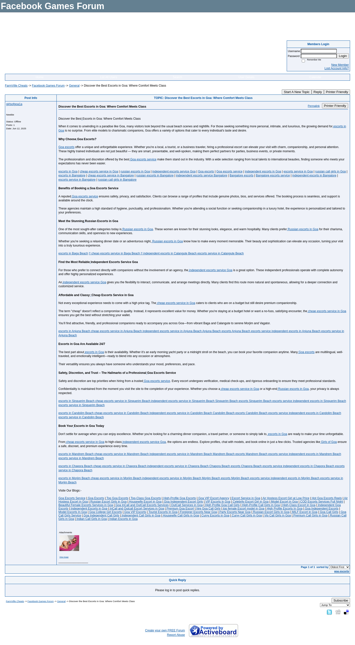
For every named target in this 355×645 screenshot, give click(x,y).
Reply (318, 92)
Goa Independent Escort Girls (183, 501)
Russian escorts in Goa (137, 229)
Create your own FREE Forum (165, 630)
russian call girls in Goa (330, 171)
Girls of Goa (328, 442)
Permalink (314, 105)
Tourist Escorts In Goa (163, 512)
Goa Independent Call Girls (101, 515)
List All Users (108, 77)
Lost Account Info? (336, 68)
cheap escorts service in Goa (99, 171)
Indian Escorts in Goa (123, 519)
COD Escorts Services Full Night (321, 501)
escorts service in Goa (298, 171)
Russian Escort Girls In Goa (270, 512)
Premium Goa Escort (180, 508)
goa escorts (341, 571)
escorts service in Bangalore (77, 179)
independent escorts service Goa (173, 171)
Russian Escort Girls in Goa (108, 501)
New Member (340, 65)
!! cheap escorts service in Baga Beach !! (115, 253)
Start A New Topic (296, 92)
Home (40, 77)
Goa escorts (66, 147)
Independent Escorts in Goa (88, 508)
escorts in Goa (67, 171)
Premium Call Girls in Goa (309, 515)
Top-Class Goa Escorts (145, 498)
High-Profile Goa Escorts (179, 498)
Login (343, 56)
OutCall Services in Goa (186, 505)
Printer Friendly (337, 92)
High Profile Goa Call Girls (222, 505)
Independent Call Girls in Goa (140, 515)
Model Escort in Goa (284, 501)
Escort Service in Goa (245, 498)
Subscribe (341, 600)
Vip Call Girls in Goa (277, 515)
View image (64, 557)
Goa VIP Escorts (135, 512)
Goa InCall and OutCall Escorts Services (142, 505)
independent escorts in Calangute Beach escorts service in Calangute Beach (193, 253)
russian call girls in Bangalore (117, 179)
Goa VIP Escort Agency (213, 498)
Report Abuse (176, 635)
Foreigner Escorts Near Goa (198, 512)
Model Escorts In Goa (72, 512)
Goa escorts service (142, 159)
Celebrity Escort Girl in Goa (250, 501)
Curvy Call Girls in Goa (246, 515)
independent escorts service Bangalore (201, 175)
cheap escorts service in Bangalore (111, 175)
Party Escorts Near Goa (234, 512)
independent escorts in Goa (263, 171)
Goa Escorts (95, 498)
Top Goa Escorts (117, 498)
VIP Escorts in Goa (218, 501)
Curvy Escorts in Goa (215, 515)
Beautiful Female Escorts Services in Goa (85, 505)
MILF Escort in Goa (304, 512)
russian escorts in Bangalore (155, 175)
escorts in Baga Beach (73, 253)
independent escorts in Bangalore (314, 175)
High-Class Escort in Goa (299, 505)
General (74, 85)
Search (177, 77)
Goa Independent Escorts (321, 508)
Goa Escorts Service (71, 498)
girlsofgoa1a (14, 104)
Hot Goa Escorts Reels (326, 498)
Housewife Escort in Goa (144, 501)
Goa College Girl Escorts (105, 512)
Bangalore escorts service (273, 175)
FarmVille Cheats (16, 85)
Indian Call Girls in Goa (91, 519)
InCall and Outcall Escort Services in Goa (136, 508)
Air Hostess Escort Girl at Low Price (285, 498)
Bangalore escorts (241, 175)
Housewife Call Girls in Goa (180, 515)
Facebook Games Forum (48, 85)
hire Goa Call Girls (207, 508)
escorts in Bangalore (71, 175)
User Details (246, 77)
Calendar (315, 77)
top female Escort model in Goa (243, 508)
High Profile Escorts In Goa (284, 508)
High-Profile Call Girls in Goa (260, 505)
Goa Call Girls (328, 512)
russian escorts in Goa (135, 171)
